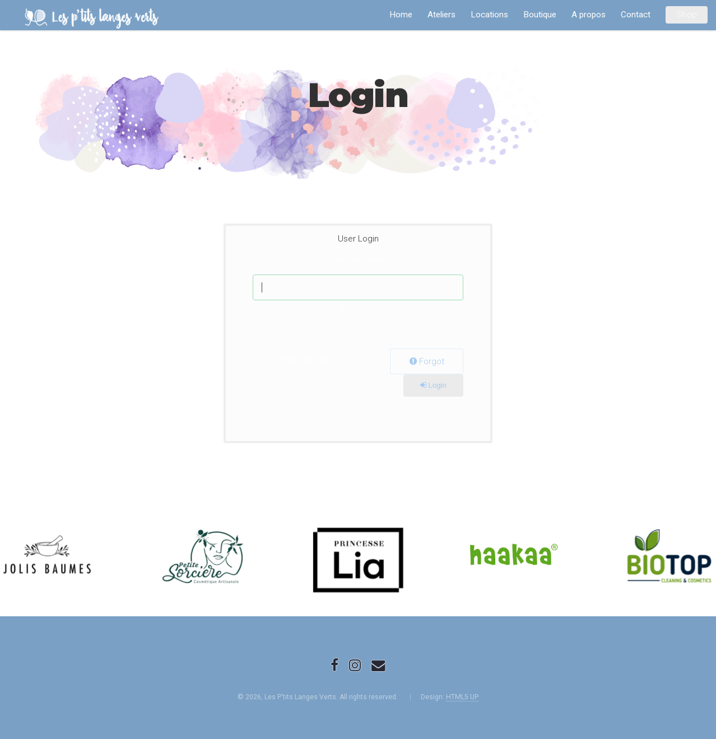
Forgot (427, 361)
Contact (635, 15)
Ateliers (441, 15)
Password (358, 307)
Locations (489, 15)
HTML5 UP (462, 697)
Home (400, 15)
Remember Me (302, 360)
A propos (588, 15)
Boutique (539, 15)
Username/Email (358, 258)
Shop (687, 15)
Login (433, 385)
